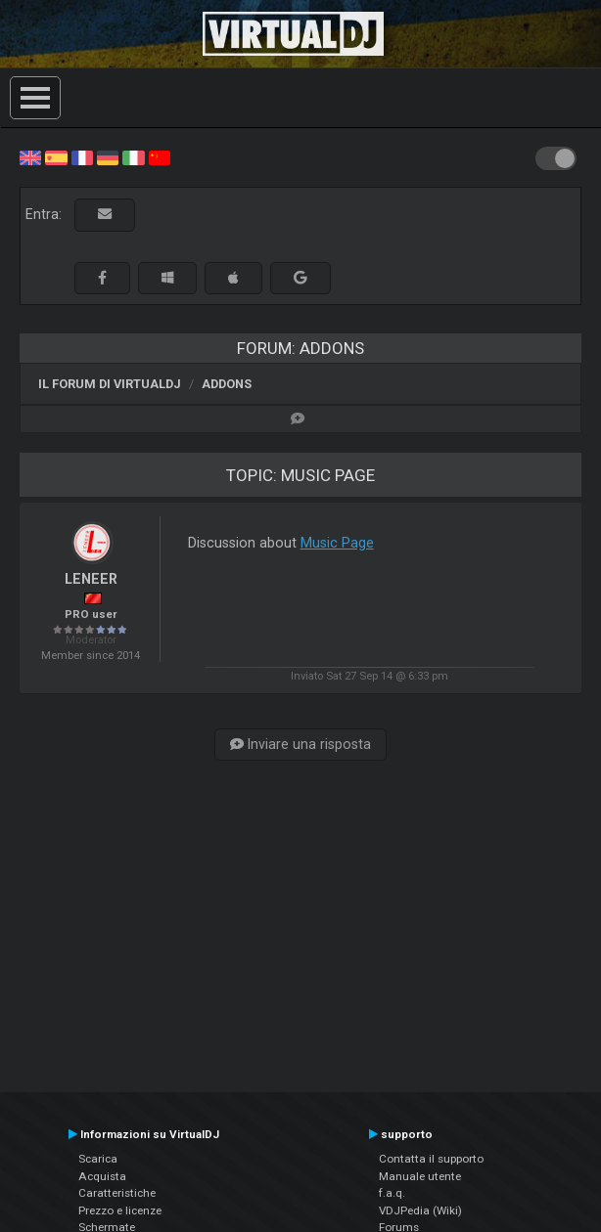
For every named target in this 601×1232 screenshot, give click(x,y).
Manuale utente (420, 1176)
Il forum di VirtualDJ (109, 383)
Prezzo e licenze (120, 1210)
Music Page (337, 542)
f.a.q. (392, 1193)
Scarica (97, 1159)
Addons (227, 383)
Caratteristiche (117, 1193)
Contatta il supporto (431, 1159)
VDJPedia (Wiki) (420, 1210)
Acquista (102, 1176)
